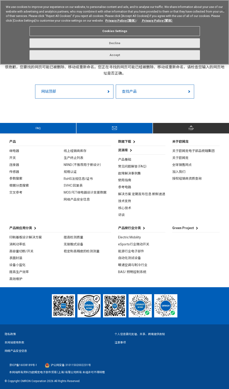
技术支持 (124, 201)
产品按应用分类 (20, 228)
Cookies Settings (114, 29)
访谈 (121, 215)
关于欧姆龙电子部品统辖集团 (193, 151)
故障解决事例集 (129, 173)
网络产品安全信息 (77, 199)
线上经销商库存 (75, 151)
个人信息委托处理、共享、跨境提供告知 (140, 334)
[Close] (224, 9)
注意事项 (120, 342)
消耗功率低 (17, 244)
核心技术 (124, 208)
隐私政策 (10, 334)
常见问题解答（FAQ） (132, 166)
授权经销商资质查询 (187, 178)
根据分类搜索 (19, 185)
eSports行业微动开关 (133, 244)
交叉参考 (15, 192)
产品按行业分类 (129, 228)
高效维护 (15, 279)
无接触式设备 (73, 244)
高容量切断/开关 (21, 251)
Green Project (183, 228)
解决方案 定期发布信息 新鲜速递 (141, 194)
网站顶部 (48, 91)
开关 (12, 158)
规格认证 (70, 172)
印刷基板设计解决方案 (25, 237)
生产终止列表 (73, 158)
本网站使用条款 (14, 342)
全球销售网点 (182, 165)
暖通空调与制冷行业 (132, 265)
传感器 (14, 172)
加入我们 (178, 172)
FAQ (38, 128)
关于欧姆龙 (180, 158)
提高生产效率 (19, 272)
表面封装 (15, 258)
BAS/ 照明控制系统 (132, 272)
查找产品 (129, 91)
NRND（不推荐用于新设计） (82, 165)
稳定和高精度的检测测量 (82, 251)
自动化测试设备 (129, 258)
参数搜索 (15, 178)
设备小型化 (17, 265)
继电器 (14, 151)
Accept (115, 53)
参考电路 (124, 187)
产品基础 (124, 159)
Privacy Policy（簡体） (120, 18)
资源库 (123, 150)
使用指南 (124, 180)
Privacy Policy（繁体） (157, 18)
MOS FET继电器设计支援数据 (85, 192)
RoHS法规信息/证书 (78, 179)
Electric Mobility (129, 237)
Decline (115, 41)
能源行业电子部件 (131, 251)
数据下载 (124, 141)
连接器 (14, 165)
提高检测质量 (73, 237)
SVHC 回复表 (73, 185)
